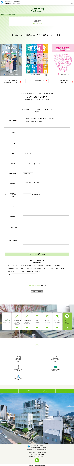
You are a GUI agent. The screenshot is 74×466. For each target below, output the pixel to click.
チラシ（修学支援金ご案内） (34, 121)
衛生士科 (28, 182)
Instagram (29, 271)
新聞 (51, 268)
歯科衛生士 (58, 265)
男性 (32, 153)
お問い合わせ (46, 391)
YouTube (21, 271)
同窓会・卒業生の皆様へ (18, 378)
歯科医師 (40, 265)
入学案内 (8, 14)
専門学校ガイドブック (41, 268)
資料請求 (13, 14)
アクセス (65, 391)
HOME (2, 14)
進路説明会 (10, 268)
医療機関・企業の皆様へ (18, 368)
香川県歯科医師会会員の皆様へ (55, 368)
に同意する (37, 285)
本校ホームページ (60, 268)
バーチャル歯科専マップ (37, 81)
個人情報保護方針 (34, 285)
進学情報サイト (11, 271)
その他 (8, 275)
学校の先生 (10, 265)
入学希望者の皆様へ (18, 359)
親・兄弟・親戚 (21, 265)
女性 (27, 153)
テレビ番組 (28, 268)
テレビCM (19, 268)
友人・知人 (31, 265)
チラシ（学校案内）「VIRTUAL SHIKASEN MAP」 (40, 118)
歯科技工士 (48, 265)
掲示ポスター (39, 271)
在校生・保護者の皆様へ (55, 359)
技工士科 (36, 182)
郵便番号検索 (36, 195)
